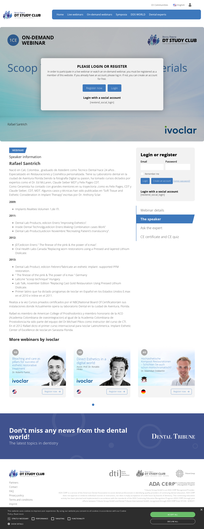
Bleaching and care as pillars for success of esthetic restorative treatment (26, 363)
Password (171, 161)
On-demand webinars (99, 14)
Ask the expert (151, 228)
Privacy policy (16, 495)
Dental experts (157, 14)
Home (60, 14)
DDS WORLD (138, 14)
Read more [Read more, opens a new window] (19, 514)
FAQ (11, 491)
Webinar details (152, 210)
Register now (94, 88)
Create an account (162, 180)
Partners (13, 482)
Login (114, 88)
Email (144, 161)
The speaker (150, 219)
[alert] (102, 518)
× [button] (201, 510)
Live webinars (75, 14)
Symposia (121, 14)
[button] (93, 405)
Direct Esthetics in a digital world (91, 361)
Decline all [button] (172, 521)
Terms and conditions (21, 499)
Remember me (152, 173)
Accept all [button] (173, 514)
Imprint (13, 504)
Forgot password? (181, 181)
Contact (13, 487)
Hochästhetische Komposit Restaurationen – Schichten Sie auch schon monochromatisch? (156, 363)
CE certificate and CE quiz (159, 236)
